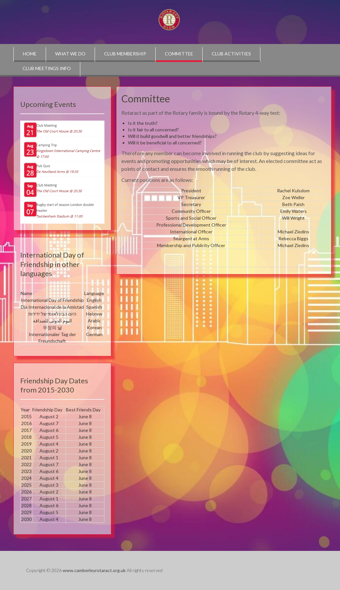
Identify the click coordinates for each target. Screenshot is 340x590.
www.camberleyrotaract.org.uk (94, 570)
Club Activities (231, 53)
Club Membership (125, 53)
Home (30, 53)
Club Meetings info (47, 68)
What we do (70, 53)
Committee (179, 53)
